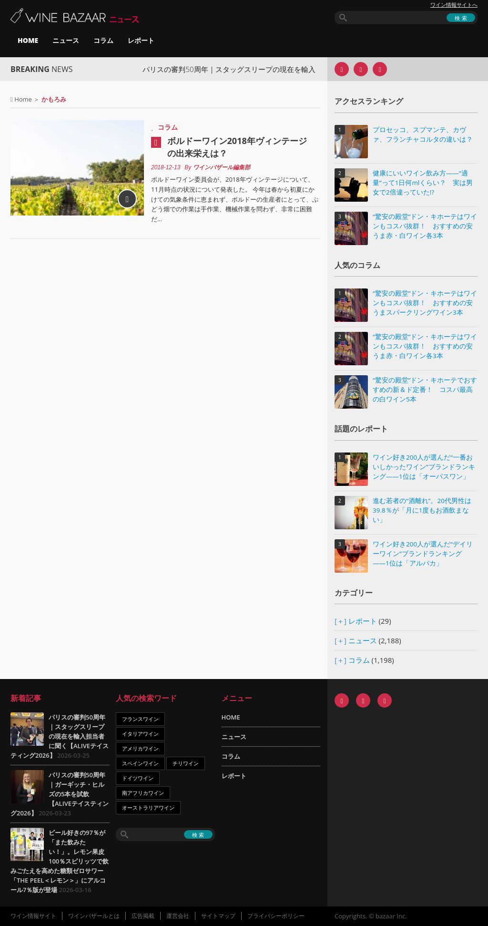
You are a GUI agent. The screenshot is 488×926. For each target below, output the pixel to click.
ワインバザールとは (94, 916)
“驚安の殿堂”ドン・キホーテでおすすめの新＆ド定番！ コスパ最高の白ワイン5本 (425, 389)
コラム (103, 40)
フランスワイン (140, 718)
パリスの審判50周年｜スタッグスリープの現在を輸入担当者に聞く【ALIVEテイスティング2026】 (59, 736)
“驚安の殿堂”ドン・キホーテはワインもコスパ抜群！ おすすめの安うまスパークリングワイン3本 (425, 303)
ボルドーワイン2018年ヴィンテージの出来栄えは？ (237, 147)
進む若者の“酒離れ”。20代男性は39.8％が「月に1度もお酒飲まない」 (422, 510)
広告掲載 (143, 916)
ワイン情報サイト (33, 916)
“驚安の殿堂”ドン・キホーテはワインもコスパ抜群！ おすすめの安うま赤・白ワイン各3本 (425, 226)
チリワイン (186, 763)
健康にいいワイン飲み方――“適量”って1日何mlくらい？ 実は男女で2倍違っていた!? (423, 182)
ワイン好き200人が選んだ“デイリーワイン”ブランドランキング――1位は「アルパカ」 (423, 553)
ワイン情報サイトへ (454, 4)
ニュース (65, 40)
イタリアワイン (140, 733)
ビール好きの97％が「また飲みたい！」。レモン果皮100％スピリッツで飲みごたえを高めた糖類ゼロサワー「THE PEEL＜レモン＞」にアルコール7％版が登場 (59, 861)
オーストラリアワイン (148, 807)
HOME (28, 40)
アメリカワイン (140, 748)
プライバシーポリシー (276, 916)
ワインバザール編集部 (221, 167)
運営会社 (177, 916)
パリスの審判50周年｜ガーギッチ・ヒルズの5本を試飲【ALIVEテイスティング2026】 (59, 794)
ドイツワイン (137, 778)
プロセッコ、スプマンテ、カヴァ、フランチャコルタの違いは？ (423, 134)
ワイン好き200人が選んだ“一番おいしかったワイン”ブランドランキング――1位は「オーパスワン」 (424, 467)
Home (23, 99)
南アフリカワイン (143, 792)
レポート (141, 40)
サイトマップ (218, 916)
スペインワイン (140, 763)
